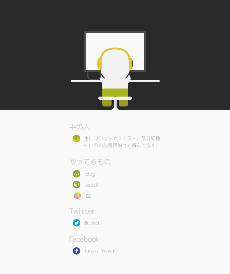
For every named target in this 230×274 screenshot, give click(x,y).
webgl (91, 184)
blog (90, 173)
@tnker (92, 222)
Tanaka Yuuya (99, 250)
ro (88, 195)
